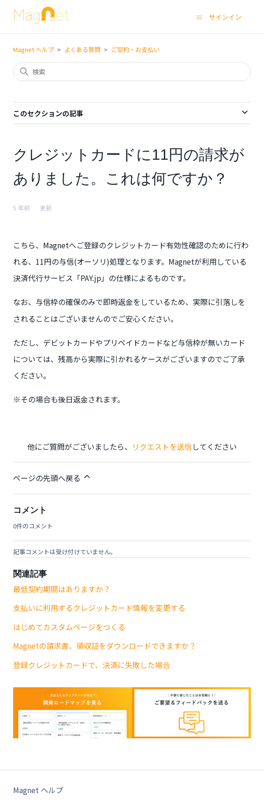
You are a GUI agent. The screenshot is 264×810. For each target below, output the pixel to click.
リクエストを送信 (162, 446)
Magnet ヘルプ (33, 49)
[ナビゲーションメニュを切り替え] (199, 16)
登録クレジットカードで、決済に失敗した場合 (91, 664)
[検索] (132, 71)
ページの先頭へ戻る (52, 477)
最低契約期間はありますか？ (61, 588)
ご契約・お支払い (135, 49)
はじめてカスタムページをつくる (69, 626)
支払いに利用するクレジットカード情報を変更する (99, 607)
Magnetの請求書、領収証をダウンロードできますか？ (104, 645)
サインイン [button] (225, 17)
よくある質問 (82, 49)
